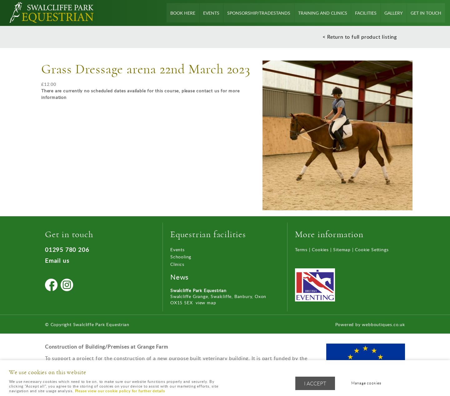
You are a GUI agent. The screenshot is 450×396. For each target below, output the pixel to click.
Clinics (177, 264)
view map (206, 303)
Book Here (183, 13)
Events (212, 13)
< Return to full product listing (359, 36)
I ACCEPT (315, 383)
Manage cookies (367, 383)
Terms (301, 249)
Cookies (320, 249)
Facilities (366, 13)
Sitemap (342, 249)
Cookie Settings (371, 249)
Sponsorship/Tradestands (259, 13)
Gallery (393, 13)
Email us (57, 260)
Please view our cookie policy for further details (120, 391)
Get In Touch (426, 13)
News (179, 276)
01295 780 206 (67, 249)
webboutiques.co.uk (383, 324)
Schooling (180, 257)
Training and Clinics (323, 13)
